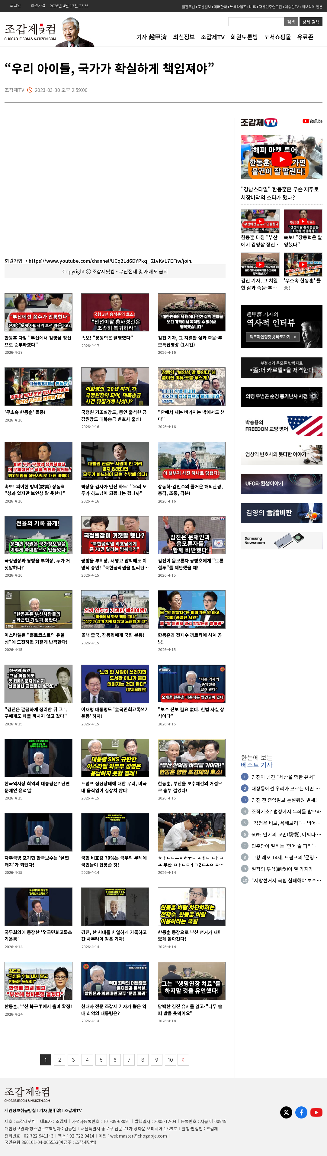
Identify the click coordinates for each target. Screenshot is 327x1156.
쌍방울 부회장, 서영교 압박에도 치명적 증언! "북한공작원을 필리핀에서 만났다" (115, 564)
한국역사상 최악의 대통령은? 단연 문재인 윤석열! (37, 786)
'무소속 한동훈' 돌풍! (25, 412)
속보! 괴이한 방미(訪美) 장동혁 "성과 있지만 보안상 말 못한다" (35, 490)
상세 (311, 22)
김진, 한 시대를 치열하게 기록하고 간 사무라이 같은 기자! (114, 935)
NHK (252, 6)
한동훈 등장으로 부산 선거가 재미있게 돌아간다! (190, 935)
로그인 (15, 5)
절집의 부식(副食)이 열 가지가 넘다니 (285, 868)
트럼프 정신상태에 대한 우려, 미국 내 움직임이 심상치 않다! (114, 786)
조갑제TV (213, 36)
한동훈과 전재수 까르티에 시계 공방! (190, 638)
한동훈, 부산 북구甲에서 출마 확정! (38, 1006)
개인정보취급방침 (20, 1110)
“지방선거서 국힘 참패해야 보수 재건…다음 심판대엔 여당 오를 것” (287, 880)
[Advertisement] (281, 649)
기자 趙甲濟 (151, 36)
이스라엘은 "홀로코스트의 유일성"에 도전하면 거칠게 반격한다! (36, 638)
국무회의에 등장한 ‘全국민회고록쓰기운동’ (38, 935)
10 (170, 1060)
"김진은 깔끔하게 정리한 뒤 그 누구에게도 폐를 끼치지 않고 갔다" (36, 712)
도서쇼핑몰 (277, 36)
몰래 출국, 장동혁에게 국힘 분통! (112, 635)
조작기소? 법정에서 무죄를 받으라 (286, 811)
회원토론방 (244, 36)
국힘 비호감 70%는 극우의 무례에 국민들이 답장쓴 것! (114, 861)
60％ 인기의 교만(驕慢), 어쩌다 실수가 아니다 (286, 834)
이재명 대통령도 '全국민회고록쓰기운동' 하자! (115, 712)
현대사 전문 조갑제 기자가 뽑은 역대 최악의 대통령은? (113, 1009)
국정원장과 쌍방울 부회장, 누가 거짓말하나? (37, 564)
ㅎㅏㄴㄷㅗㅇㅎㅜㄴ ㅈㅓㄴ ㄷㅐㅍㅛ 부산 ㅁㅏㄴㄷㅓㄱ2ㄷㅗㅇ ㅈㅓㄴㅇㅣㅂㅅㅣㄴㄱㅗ (191, 861)
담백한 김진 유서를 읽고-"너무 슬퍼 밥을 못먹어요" (190, 1009)
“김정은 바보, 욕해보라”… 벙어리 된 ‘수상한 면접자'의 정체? (286, 822)
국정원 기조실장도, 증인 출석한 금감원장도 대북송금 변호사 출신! (114, 415)
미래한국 (220, 6)
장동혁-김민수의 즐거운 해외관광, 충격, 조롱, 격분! (190, 490)
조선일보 (204, 6)
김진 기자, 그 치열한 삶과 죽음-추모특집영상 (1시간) (190, 341)
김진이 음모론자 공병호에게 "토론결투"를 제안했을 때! (190, 564)
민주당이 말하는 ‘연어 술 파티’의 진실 (285, 845)
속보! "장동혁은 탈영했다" (107, 337)
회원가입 (38, 5)
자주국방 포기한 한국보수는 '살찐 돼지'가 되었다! (37, 861)
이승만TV (292, 6)
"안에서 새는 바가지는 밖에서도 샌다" (191, 415)
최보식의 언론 (312, 6)
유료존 (305, 36)
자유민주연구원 (270, 6)
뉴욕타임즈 (238, 6)
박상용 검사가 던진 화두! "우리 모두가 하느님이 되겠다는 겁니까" (114, 490)
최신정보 (184, 36)
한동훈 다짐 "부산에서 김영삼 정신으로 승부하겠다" (38, 341)
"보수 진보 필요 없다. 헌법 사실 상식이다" (191, 712)
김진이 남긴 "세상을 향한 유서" (284, 776)
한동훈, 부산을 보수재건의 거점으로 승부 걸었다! (190, 786)
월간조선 (188, 6)
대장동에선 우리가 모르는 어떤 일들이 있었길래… (286, 788)
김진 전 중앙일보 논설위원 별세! (284, 799)
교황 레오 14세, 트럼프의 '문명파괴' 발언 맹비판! (285, 857)
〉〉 (183, 1060)
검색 (291, 22)
